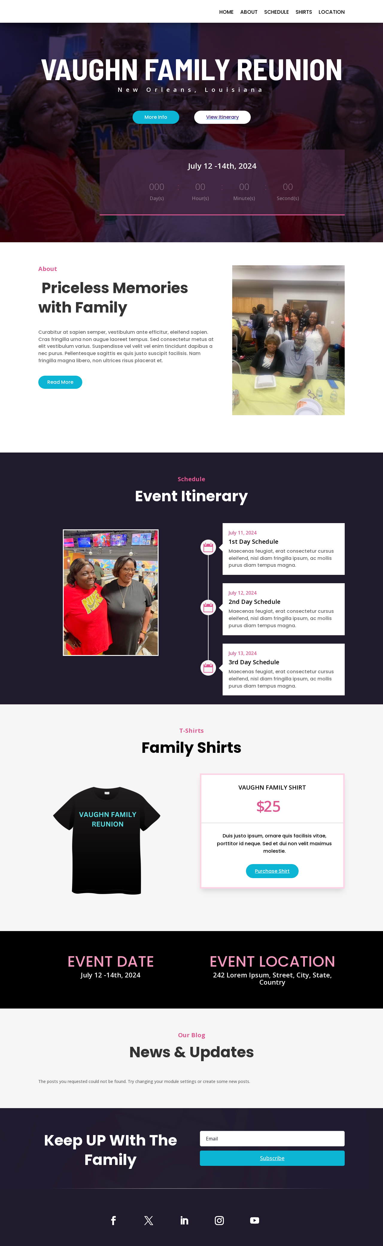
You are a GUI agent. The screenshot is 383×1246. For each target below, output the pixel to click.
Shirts (304, 13)
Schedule (276, 13)
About (249, 13)
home (226, 13)
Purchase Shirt (272, 871)
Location (332, 13)
